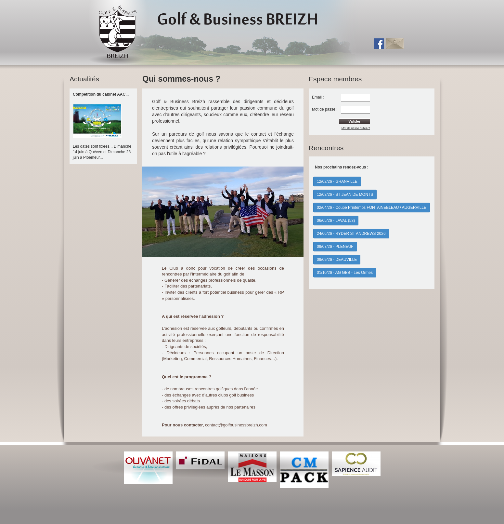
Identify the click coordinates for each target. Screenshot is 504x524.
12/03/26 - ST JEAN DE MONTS (345, 194)
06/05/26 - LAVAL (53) (336, 220)
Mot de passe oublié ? (356, 128)
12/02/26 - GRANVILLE (337, 181)
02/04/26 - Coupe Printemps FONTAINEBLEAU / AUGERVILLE (371, 207)
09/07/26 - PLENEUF (335, 246)
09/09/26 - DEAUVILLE (337, 259)
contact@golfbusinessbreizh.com (236, 425)
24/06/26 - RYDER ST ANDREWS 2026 (351, 233)
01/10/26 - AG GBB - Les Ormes (345, 272)
